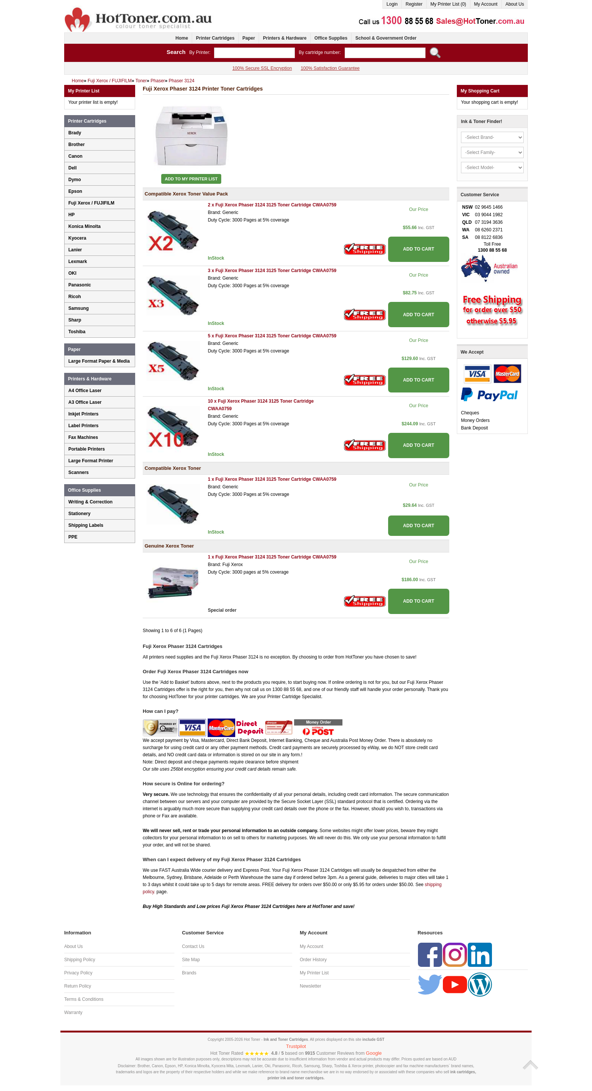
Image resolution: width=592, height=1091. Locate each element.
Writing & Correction (90, 502)
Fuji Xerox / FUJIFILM (91, 203)
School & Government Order (385, 38)
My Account (486, 4)
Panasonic (79, 285)
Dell (72, 168)
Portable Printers (86, 449)
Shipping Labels (85, 525)
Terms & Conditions (83, 999)
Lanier (75, 249)
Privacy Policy (78, 973)
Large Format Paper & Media (99, 361)
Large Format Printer (90, 460)
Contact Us (193, 946)
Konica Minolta (84, 226)
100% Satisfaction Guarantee (330, 68)
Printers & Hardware (284, 38)
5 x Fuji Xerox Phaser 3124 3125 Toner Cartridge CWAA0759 (272, 336)
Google (374, 1053)
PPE (72, 537)
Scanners (78, 472)
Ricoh (74, 296)
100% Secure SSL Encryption (262, 68)
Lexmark (77, 261)
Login (392, 4)
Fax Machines (83, 437)
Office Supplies (330, 38)
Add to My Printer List (191, 179)
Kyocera (77, 238)
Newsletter (310, 986)
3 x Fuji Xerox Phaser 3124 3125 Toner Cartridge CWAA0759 (272, 270)
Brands (189, 973)
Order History (313, 959)
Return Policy (77, 986)
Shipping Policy (79, 959)
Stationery (79, 513)
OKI (72, 273)
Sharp (74, 320)
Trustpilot (296, 1046)
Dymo (74, 179)
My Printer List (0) (448, 4)
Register (413, 4)
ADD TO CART (418, 249)
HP (71, 214)
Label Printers (83, 425)
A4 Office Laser (85, 390)
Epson (75, 191)
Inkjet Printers (83, 414)
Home (182, 38)
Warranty (73, 1012)
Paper (248, 38)
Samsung (78, 308)
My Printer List (314, 973)
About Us (515, 4)
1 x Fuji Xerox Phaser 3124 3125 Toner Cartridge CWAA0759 (272, 479)
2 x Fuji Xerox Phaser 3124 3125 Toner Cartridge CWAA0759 (272, 205)
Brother (76, 144)
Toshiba (76, 331)
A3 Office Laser (85, 402)
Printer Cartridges (215, 38)
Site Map (191, 959)
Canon (75, 156)
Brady (74, 132)
